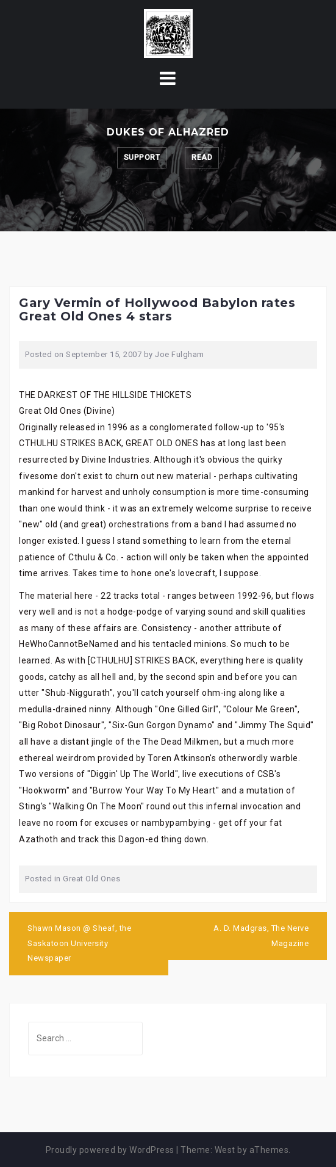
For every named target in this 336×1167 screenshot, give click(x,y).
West (225, 1150)
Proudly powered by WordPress (110, 1150)
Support (142, 157)
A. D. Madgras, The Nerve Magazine (261, 935)
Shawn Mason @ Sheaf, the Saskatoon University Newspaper (79, 943)
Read (201, 157)
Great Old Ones (91, 878)
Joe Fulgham (179, 354)
